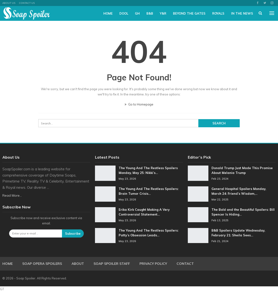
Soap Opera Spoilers (42, 263)
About (78, 263)
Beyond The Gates (189, 13)
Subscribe (73, 233)
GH (137, 13)
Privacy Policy (153, 263)
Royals (218, 13)
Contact (185, 263)
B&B (149, 13)
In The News (242, 13)
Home (108, 13)
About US (8, 3)
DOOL (123, 13)
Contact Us (27, 3)
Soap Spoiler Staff (112, 263)
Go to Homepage (139, 104)
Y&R (163, 13)
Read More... (12, 195)
